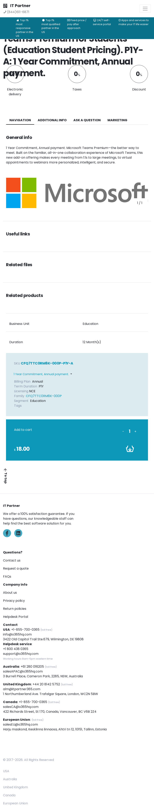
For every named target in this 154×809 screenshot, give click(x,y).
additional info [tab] (52, 120)
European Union (15, 803)
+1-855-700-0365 (25, 629)
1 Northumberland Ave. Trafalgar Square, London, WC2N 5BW (50, 694)
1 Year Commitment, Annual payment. (41, 374)
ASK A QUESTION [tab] (87, 120)
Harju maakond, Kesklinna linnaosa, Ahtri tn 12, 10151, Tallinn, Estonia (55, 729)
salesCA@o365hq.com (20, 706)
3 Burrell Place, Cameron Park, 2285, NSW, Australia (43, 676)
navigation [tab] (20, 120)
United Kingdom (15, 787)
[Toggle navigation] (145, 9)
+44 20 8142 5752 (46, 684)
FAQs (7, 576)
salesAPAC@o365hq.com (23, 671)
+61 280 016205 (32, 666)
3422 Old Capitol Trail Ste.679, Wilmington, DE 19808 (43, 639)
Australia (10, 779)
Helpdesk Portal (15, 616)
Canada (9, 795)
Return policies (14, 608)
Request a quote (16, 568)
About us (10, 592)
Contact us (11, 560)
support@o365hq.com (20, 653)
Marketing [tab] (117, 120)
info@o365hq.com (17, 634)
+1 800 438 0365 (15, 649)
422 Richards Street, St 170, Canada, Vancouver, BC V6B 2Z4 (49, 711)
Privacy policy (14, 600)
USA (6, 771)
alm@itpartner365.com (21, 689)
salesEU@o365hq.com (20, 724)
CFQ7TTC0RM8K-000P (44, 396)
